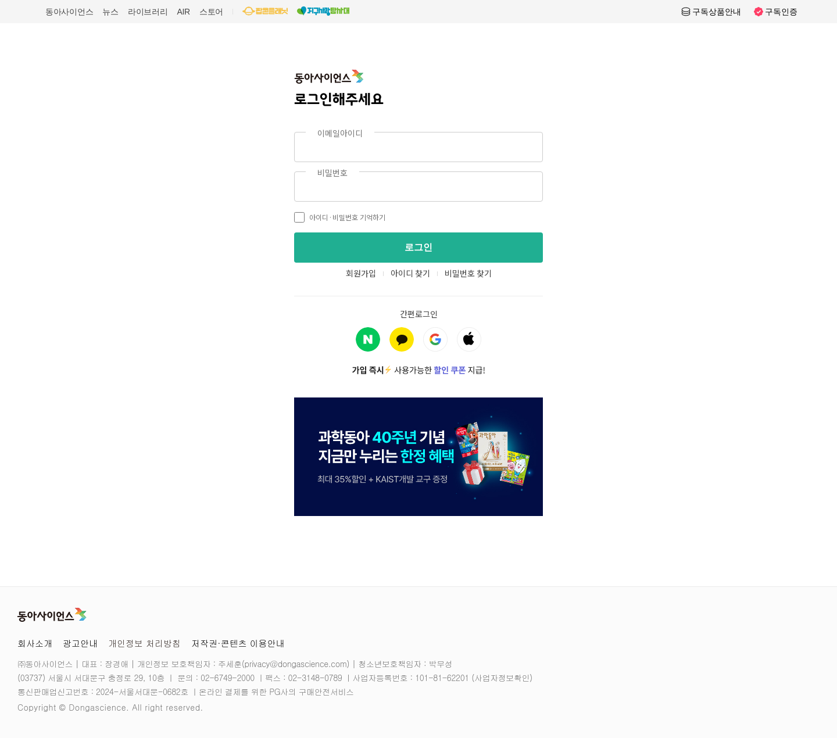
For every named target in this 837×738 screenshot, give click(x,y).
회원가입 (361, 273)
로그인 (418, 247)
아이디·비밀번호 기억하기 (339, 217)
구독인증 (775, 12)
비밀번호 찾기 (468, 273)
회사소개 (34, 643)
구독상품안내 (711, 12)
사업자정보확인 (502, 677)
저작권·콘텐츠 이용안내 (238, 643)
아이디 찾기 (410, 273)
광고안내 (80, 643)
